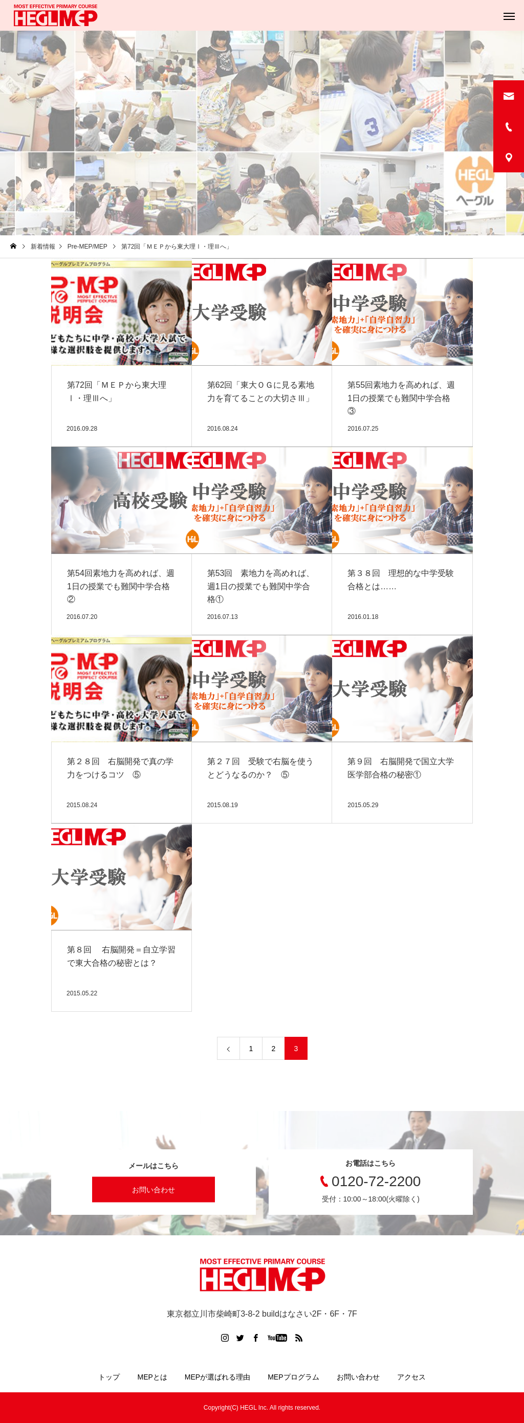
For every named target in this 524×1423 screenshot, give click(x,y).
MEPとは (152, 1377)
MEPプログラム (293, 1377)
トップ (109, 1377)
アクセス (411, 1377)
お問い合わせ (153, 1190)
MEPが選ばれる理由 (217, 1377)
